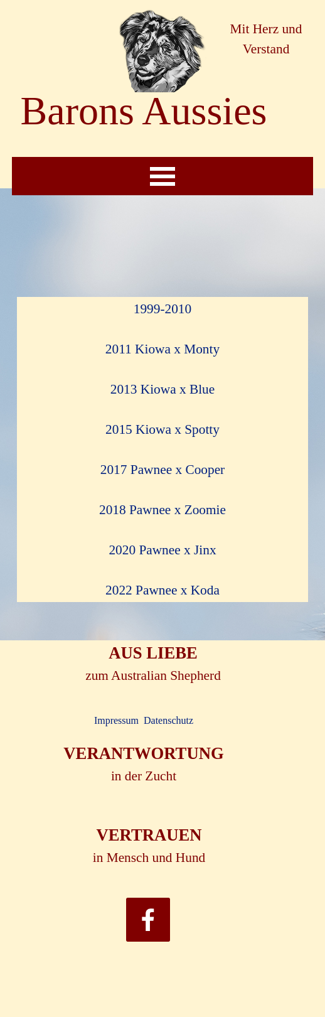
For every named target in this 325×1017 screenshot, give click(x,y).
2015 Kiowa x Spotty (162, 429)
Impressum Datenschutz (143, 720)
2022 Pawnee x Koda (162, 590)
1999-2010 (162, 308)
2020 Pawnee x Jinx (162, 549)
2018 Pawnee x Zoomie (162, 509)
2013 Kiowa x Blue (162, 389)
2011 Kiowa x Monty (162, 349)
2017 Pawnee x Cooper (162, 469)
